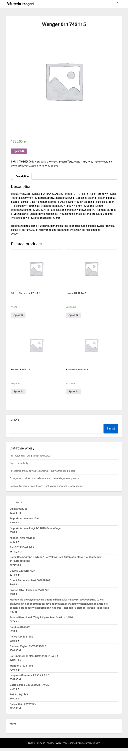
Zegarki (63, 161)
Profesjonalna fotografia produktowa (30, 459)
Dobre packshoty (19, 466)
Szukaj (14, 423)
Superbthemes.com (89, 746)
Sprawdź (19, 151)
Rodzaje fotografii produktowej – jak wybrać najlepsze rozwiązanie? (47, 489)
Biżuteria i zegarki (20, 4)
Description (23, 176)
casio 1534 (82, 161)
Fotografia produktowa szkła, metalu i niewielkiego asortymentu (45, 481)
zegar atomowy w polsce (46, 165)
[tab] (23, 176)
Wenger (53, 161)
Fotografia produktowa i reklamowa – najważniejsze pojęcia (42, 474)
